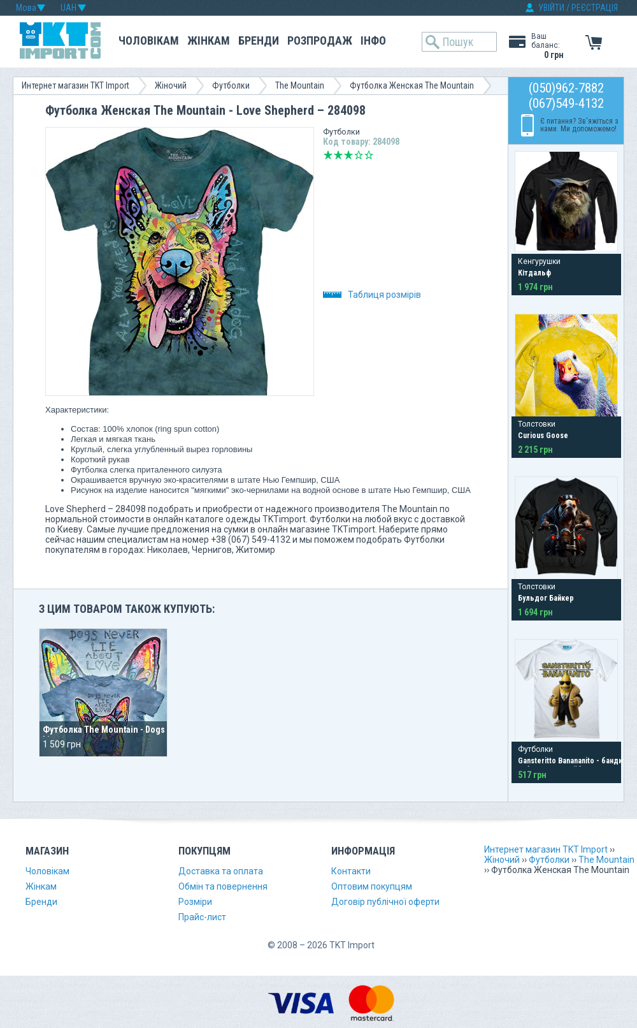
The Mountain (299, 85)
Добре (359, 155)
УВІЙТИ (551, 8)
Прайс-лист (202, 917)
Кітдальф (534, 272)
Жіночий (171, 85)
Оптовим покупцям (371, 886)
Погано (338, 155)
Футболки (231, 85)
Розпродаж (319, 40)
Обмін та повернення (223, 886)
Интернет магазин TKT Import (75, 85)
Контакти (351, 871)
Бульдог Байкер (546, 598)
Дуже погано (328, 155)
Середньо (348, 155)
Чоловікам (148, 40)
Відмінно (369, 155)
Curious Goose (543, 435)
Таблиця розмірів (372, 295)
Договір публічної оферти (385, 902)
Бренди (258, 40)
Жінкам (208, 40)
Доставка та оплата (220, 871)
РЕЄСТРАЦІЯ (594, 8)
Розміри (195, 902)
